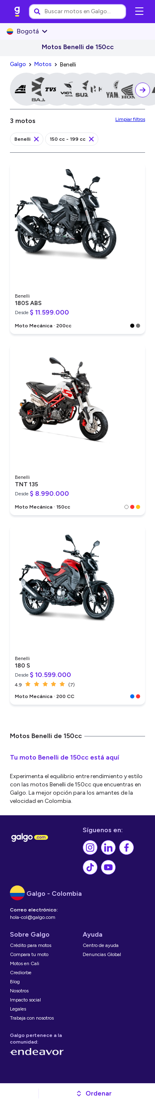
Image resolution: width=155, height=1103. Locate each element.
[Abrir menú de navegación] (139, 11)
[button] (93, 1093)
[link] (17, 11)
